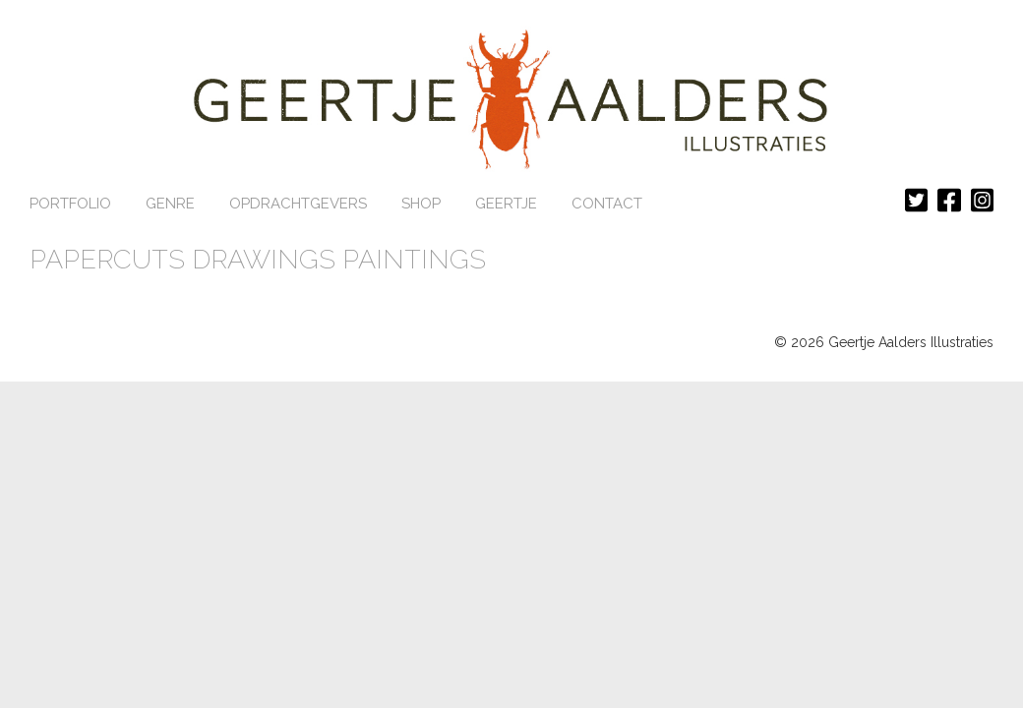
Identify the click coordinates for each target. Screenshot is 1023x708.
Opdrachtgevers (298, 203)
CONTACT (607, 203)
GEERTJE (506, 203)
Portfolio (70, 203)
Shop (421, 203)
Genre (170, 203)
